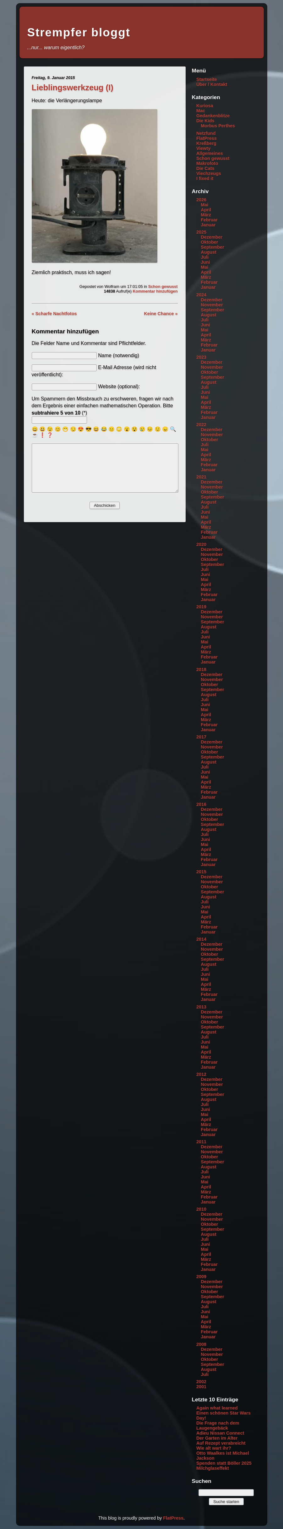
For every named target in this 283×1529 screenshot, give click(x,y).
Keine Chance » (160, 313)
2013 (201, 1006)
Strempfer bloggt (78, 32)
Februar (209, 219)
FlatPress (206, 138)
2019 (201, 606)
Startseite (206, 79)
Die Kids (205, 120)
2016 (201, 804)
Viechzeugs (208, 173)
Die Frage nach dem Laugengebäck (217, 1426)
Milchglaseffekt (212, 1468)
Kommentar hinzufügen (155, 291)
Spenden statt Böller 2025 (224, 1463)
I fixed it (204, 178)
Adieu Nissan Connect (220, 1433)
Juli (205, 257)
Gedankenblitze (213, 115)
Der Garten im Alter (216, 1438)
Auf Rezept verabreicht (221, 1443)
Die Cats (205, 168)
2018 (201, 669)
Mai (204, 204)
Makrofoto (207, 163)
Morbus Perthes (218, 125)
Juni (205, 262)
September (212, 247)
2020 (201, 544)
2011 (201, 1141)
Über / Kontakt (211, 84)
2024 (201, 294)
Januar (208, 224)
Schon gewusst (163, 286)
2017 (201, 736)
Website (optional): (119, 386)
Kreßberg (206, 143)
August (208, 252)
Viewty (203, 148)
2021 (201, 476)
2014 (201, 939)
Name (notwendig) (118, 355)
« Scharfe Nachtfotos (54, 313)
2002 (201, 1381)
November (212, 304)
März (206, 214)
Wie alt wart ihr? (213, 1448)
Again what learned (217, 1407)
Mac (200, 110)
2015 (201, 871)
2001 (201, 1386)
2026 (201, 199)
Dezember (211, 237)
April (206, 209)
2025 (201, 232)
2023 (201, 357)
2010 (201, 1209)
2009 (201, 1276)
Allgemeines (209, 153)
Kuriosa (204, 105)
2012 (201, 1074)
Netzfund (206, 133)
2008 (201, 1344)
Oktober (209, 242)
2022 (201, 424)
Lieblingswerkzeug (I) (72, 87)
